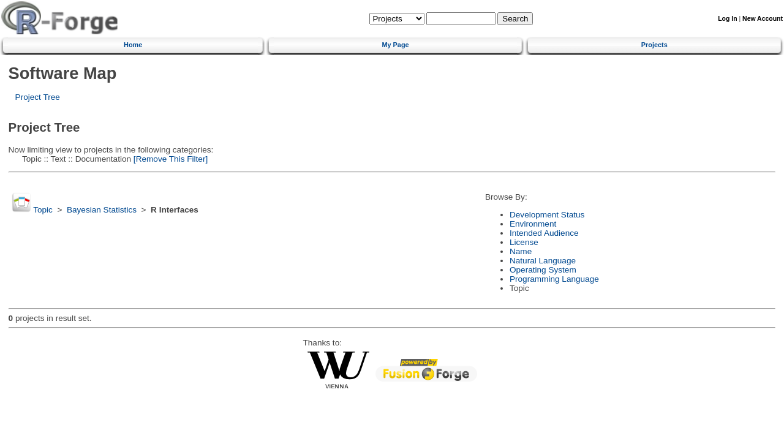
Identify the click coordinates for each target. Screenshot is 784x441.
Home (133, 44)
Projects (654, 44)
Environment (533, 223)
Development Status (547, 214)
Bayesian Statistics (102, 209)
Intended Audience (544, 233)
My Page (395, 44)
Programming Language (554, 279)
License (524, 242)
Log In (727, 18)
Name (521, 251)
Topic (43, 209)
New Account (762, 18)
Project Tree (37, 97)
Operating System (543, 269)
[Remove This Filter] (169, 159)
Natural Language (543, 260)
